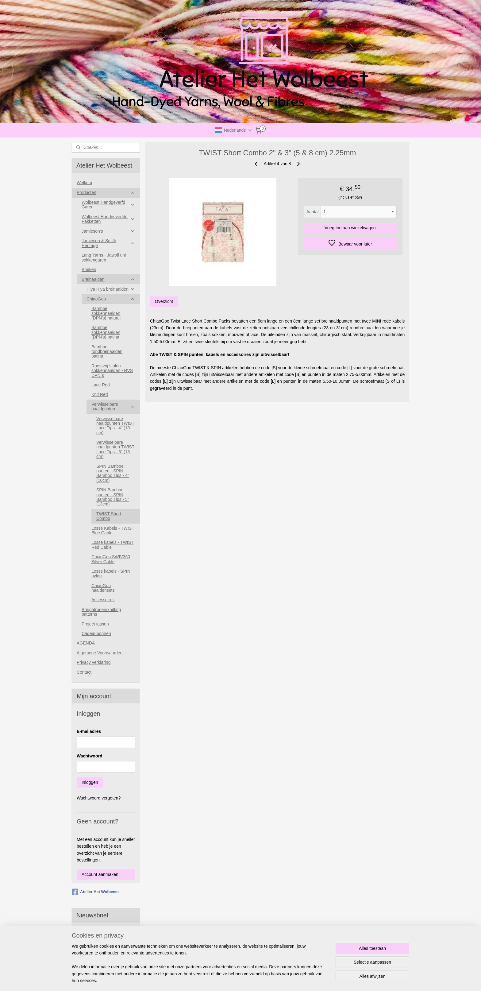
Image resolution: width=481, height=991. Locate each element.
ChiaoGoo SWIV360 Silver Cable (110, 559)
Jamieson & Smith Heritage (108, 243)
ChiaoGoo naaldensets (103, 588)
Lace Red (100, 384)
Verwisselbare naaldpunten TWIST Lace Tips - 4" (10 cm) (115, 425)
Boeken (89, 269)
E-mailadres (89, 731)
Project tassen (95, 623)
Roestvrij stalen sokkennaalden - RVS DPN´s (112, 370)
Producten (106, 192)
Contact (84, 672)
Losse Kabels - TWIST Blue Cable (112, 530)
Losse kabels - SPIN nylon (110, 573)
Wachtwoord (89, 755)
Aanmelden (92, 954)
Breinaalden (108, 279)
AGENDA (86, 643)
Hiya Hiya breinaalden (111, 289)
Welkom (84, 182)
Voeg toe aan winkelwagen (350, 227)
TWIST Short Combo (108, 516)
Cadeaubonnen (96, 633)
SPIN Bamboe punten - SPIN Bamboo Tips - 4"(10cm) (112, 473)
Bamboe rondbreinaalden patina (106, 351)
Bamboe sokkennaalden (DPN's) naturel (106, 313)
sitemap (265, 979)
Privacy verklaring (93, 662)
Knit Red (99, 394)
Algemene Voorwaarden (99, 652)
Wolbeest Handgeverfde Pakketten (108, 219)
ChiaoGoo (111, 299)
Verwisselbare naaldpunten (113, 406)
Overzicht (164, 301)
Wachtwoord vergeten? (99, 798)
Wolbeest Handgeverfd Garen (108, 204)
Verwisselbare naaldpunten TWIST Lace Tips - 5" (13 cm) (115, 449)
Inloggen (90, 782)
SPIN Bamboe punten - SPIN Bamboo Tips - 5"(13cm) (112, 496)
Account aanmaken (100, 874)
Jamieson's (108, 231)
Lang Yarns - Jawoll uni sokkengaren (104, 257)
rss (275, 979)
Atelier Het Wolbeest (95, 892)
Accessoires (102, 599)
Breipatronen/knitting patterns (101, 612)
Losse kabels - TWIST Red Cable (112, 544)
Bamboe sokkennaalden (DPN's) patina (105, 332)
